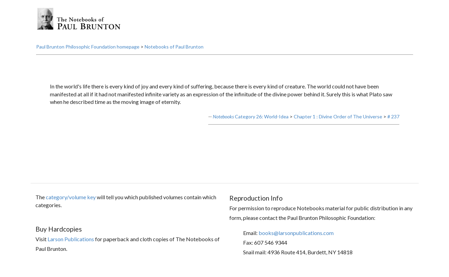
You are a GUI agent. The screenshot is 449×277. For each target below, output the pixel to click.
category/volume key (71, 197)
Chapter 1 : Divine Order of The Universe (338, 116)
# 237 (393, 116)
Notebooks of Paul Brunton (174, 47)
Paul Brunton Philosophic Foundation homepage (87, 47)
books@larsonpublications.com (296, 233)
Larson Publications (71, 239)
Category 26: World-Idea (251, 116)
